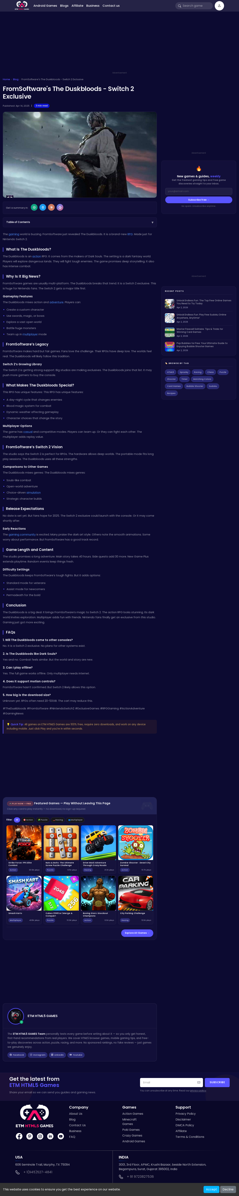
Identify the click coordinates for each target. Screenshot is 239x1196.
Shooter (171, 379)
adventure (56, 302)
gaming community (22, 534)
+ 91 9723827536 (140, 1177)
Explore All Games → (137, 933)
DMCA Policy (185, 1126)
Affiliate (77, 6)
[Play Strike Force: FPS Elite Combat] (24, 850)
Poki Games (131, 1131)
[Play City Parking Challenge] (135, 900)
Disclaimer (183, 1120)
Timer (184, 379)
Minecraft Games (129, 1122)
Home (6, 79)
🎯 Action (31, 820)
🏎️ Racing (65, 820)
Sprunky (184, 372)
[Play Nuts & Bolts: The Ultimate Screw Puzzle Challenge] (61, 850)
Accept (211, 1189)
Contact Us (77, 1126)
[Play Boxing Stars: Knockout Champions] (98, 900)
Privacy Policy (186, 1115)
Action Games (132, 1115)
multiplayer (30, 334)
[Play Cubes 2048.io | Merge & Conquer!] (61, 900)
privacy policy (198, 1091)
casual (27, 432)
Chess (210, 372)
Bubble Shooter (195, 386)
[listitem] (199, 304)
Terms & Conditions (190, 1138)
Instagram (38, 1056)
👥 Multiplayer (86, 820)
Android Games (45, 6)
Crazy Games (132, 1136)
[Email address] (198, 191)
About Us (75, 1115)
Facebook (17, 1056)
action (36, 256)
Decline (228, 1189)
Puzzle (223, 372)
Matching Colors (202, 379)
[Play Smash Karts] (24, 900)
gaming (14, 234)
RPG (130, 234)
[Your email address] (171, 1083)
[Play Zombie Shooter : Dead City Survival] (135, 850)
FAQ (72, 1138)
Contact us (111, 6)
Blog (15, 79)
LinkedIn (59, 1056)
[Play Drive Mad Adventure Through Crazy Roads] (98, 850)
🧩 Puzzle (48, 820)
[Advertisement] (119, 45)
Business (93, 6)
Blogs (64, 6)
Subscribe (217, 1083)
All (17, 820)
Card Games (174, 386)
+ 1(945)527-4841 (38, 1173)
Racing (197, 372)
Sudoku (213, 386)
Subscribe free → (198, 199)
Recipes (171, 393)
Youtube (78, 1056)
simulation (34, 492)
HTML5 (170, 372)
